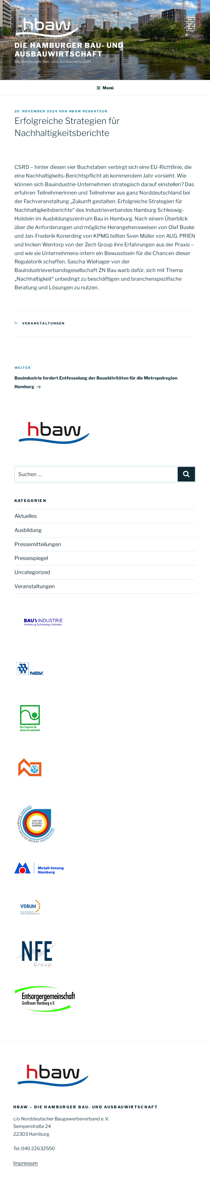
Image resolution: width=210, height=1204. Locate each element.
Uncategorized (32, 572)
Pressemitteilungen (37, 544)
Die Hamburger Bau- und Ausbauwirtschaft (69, 49)
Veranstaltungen (43, 323)
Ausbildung (28, 530)
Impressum (25, 1163)
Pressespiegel (31, 558)
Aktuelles (25, 516)
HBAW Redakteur (88, 111)
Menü (105, 87)
